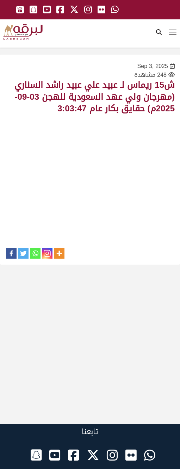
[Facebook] (11, 253)
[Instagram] (47, 253)
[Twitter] (23, 253)
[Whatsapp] (35, 253)
